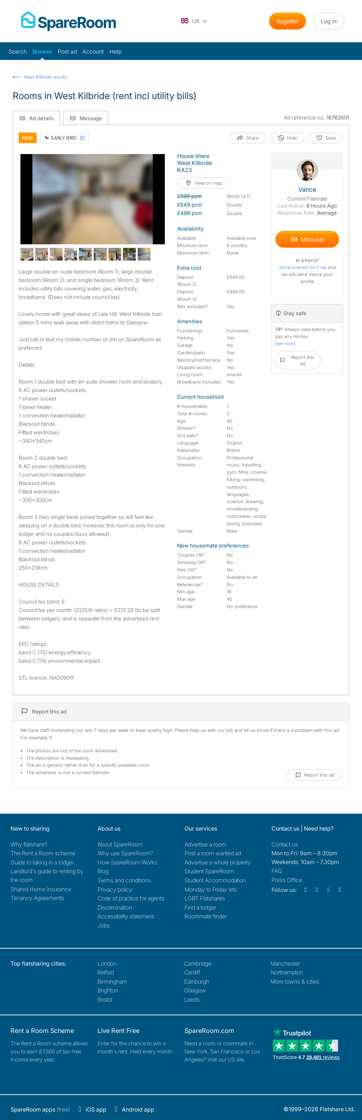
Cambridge (197, 963)
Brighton (108, 990)
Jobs (104, 925)
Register (287, 21)
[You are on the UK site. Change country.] (194, 21)
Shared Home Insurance (41, 889)
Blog (103, 871)
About (120, 844)
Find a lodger (200, 907)
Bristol (105, 999)
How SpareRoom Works (127, 862)
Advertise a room (205, 844)
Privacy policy (115, 889)
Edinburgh (196, 981)
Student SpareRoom (209, 871)
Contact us (285, 844)
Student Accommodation (215, 880)
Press (287, 879)
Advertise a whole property (218, 862)
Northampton (286, 972)
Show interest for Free (303, 267)
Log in (329, 21)
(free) (40, 1109)
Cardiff (192, 972)
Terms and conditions (124, 880)
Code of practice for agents (131, 898)
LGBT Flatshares (205, 898)
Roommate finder (206, 916)
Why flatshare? (29, 844)
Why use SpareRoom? (125, 853)
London (107, 963)
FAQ (277, 870)
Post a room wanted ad (213, 853)
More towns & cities (294, 981)
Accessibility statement (126, 916)
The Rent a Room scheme (43, 853)
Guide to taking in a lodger (42, 862)
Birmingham (112, 981)
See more (285, 343)
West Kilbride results (45, 77)
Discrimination (115, 907)
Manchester (285, 963)
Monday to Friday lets (211, 889)
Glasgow (195, 990)
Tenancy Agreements (37, 897)
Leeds (192, 999)
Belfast (106, 972)
